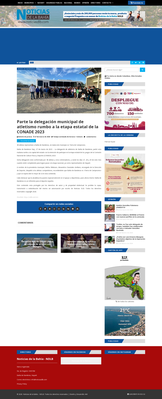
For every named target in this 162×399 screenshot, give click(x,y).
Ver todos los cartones (125, 301)
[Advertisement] (81, 44)
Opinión (85, 3)
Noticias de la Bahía (81, 360)
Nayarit (40, 3)
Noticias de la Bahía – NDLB (33, 394)
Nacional (68, 3)
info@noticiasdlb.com (39, 379)
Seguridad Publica (54, 3)
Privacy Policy (22, 384)
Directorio (95, 3)
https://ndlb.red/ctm (31, 197)
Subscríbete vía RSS (134, 394)
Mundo (77, 3)
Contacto (106, 3)
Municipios (29, 3)
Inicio (20, 3)
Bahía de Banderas (26, 69)
